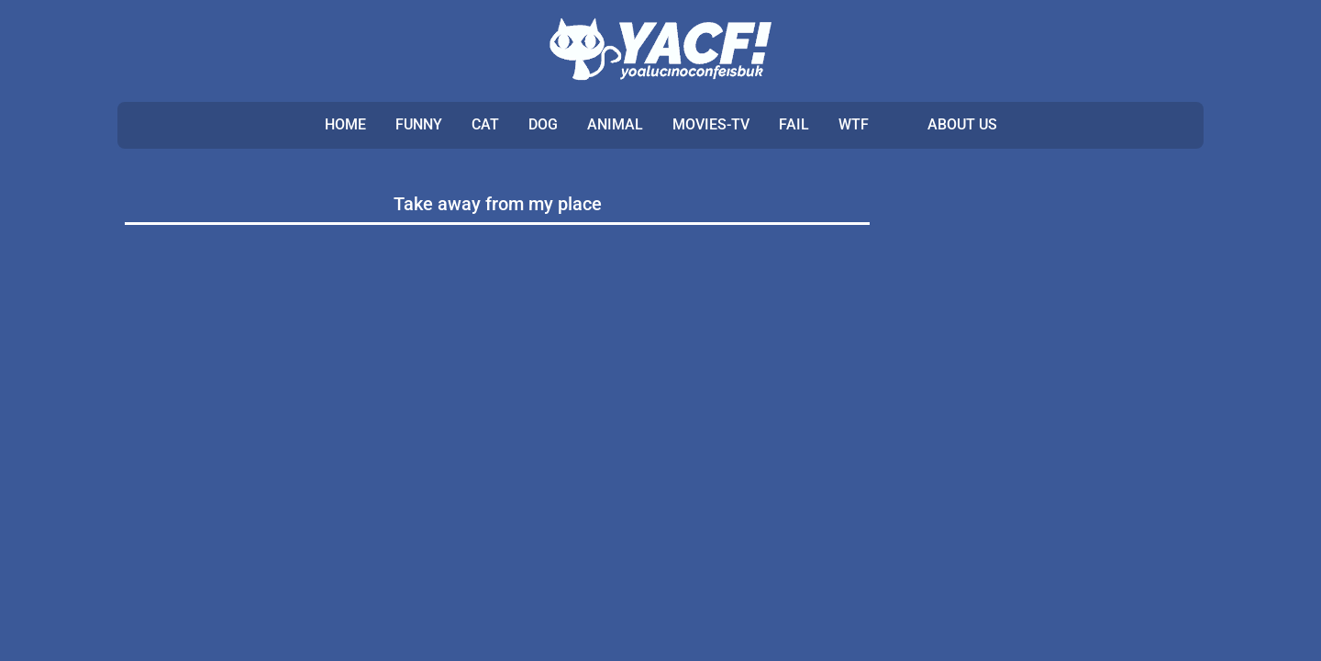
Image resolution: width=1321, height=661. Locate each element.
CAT (485, 124)
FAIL (794, 124)
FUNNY (418, 124)
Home (345, 124)
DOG (543, 124)
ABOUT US (962, 124)
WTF (853, 124)
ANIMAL (615, 124)
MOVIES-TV (710, 124)
